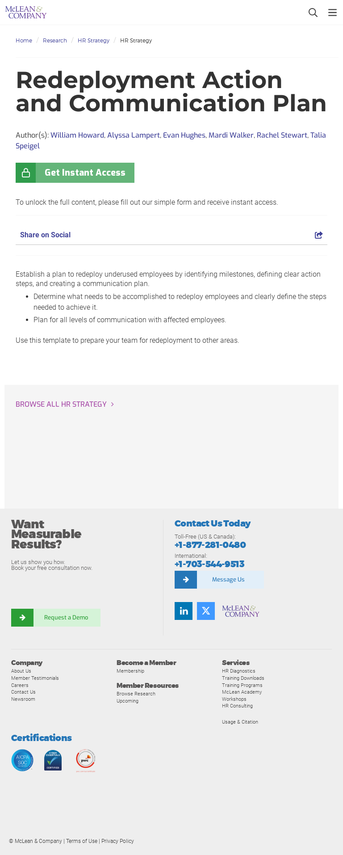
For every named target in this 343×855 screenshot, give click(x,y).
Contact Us (23, 692)
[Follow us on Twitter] (206, 611)
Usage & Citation (240, 722)
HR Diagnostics (238, 671)
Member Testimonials (35, 678)
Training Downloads (243, 678)
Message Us (228, 579)
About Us (21, 671)
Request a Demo (67, 617)
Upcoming (127, 701)
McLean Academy (242, 692)
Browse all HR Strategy (61, 404)
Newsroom (23, 699)
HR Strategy (93, 40)
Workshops (234, 699)
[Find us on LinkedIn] (183, 611)
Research (55, 40)
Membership (130, 671)
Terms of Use (81, 841)
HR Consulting (237, 706)
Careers (20, 685)
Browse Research (136, 694)
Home (24, 40)
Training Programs (242, 685)
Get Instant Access (85, 173)
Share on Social (171, 235)
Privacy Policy (117, 841)
